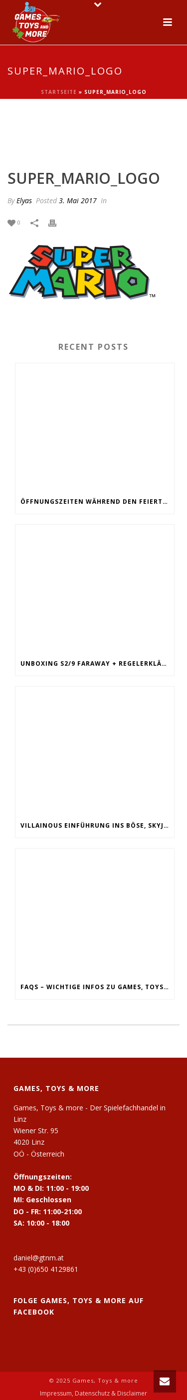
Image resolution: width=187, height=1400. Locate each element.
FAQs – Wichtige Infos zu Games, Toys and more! (97, 987)
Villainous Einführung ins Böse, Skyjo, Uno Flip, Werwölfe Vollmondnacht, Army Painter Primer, (97, 825)
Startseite (59, 91)
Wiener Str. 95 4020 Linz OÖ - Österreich (38, 1142)
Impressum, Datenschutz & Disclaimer (93, 1394)
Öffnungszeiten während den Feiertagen (97, 501)
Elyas (24, 200)
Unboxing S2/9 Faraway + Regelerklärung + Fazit (97, 663)
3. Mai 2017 (78, 200)
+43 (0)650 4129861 (45, 1269)
